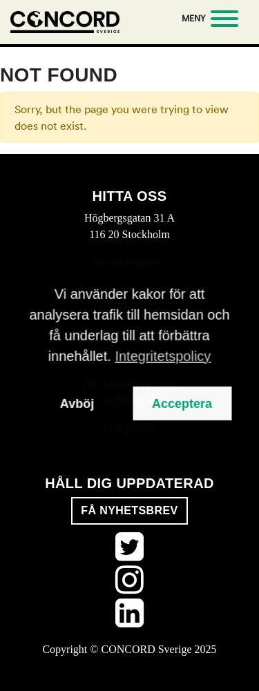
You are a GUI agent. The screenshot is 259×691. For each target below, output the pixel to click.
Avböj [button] (77, 403)
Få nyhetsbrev (129, 510)
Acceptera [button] (182, 403)
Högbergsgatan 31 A (129, 218)
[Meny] (207, 20)
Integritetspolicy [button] (163, 355)
